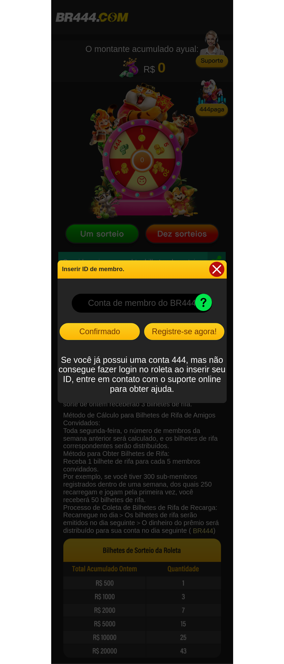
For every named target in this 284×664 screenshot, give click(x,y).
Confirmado (100, 331)
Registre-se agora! (184, 331)
